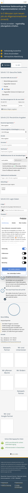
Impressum (5, 482)
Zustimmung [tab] (5, 222)
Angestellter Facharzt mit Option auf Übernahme (13, 93)
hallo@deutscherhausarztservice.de (11, 342)
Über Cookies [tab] (22, 222)
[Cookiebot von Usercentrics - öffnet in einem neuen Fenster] (20, 219)
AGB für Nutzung (6, 485)
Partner (5, 86)
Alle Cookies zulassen (14, 269)
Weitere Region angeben (9, 109)
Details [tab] (14, 222)
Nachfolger (6, 89)
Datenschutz (19, 482)
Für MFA (18, 65)
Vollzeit (13, 188)
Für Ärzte (7, 65)
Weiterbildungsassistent (9, 81)
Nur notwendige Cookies (14, 273)
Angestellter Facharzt (9, 84)
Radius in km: (21, 102)
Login (25, 2)
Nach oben (15, 454)
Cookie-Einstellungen (18, 486)
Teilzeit (13, 189)
